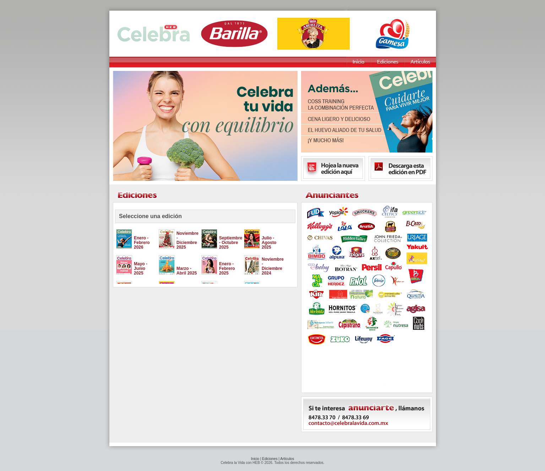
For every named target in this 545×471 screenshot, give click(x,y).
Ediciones (269, 459)
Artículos (287, 459)
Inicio (255, 459)
